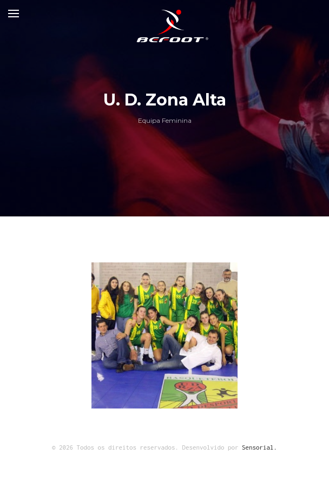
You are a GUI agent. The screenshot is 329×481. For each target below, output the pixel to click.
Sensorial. (259, 447)
